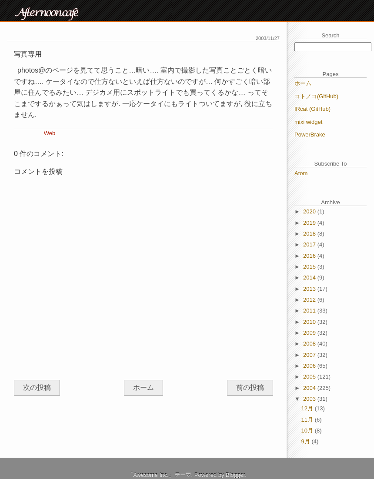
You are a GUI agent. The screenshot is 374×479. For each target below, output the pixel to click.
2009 (310, 332)
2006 (310, 366)
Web (50, 133)
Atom (300, 173)
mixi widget (308, 122)
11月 (308, 419)
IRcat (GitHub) (312, 109)
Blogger (235, 475)
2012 (310, 299)
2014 (310, 277)
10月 (308, 430)
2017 (310, 244)
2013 (310, 289)
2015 (310, 266)
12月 (308, 408)
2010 (310, 322)
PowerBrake (309, 134)
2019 (310, 223)
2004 (310, 388)
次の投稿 (37, 387)
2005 (310, 376)
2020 (310, 211)
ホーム (143, 387)
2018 (310, 233)
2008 (310, 343)
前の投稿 (250, 387)
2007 (310, 355)
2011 (310, 310)
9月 (306, 441)
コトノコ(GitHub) (316, 96)
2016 (310, 256)
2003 (310, 399)
